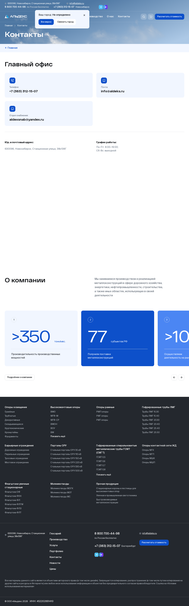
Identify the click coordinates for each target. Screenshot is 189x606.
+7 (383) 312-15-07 (64, 7)
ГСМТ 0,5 (100, 457)
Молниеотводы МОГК (61, 488)
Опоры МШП (148, 463)
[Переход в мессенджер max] (106, 7)
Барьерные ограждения (19, 446)
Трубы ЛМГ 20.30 (150, 420)
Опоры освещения (16, 407)
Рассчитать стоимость (169, 17)
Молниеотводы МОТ (61, 493)
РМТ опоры (102, 420)
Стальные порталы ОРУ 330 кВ (66, 467)
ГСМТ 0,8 (100, 470)
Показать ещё (57, 436)
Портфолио (56, 551)
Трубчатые (10, 416)
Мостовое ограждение (17, 463)
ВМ (52, 432)
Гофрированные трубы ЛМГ (158, 407)
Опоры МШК (148, 458)
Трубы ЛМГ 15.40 (150, 416)
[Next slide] (181, 377)
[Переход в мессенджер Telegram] (101, 7)
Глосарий (55, 534)
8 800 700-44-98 (15, 7)
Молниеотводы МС (60, 497)
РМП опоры (102, 412)
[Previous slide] (174, 377)
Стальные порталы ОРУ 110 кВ (65, 454)
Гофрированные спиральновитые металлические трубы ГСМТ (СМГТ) (116, 449)
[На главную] (16, 16)
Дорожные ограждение (17, 450)
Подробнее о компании (19, 377)
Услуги (54, 545)
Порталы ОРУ (58, 446)
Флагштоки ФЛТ (13, 513)
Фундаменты (11, 437)
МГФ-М (54, 416)
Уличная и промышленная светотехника (116, 496)
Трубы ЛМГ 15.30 (150, 412)
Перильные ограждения (17, 454)
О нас (110, 16)
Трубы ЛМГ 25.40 (151, 428)
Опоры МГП (148, 454)
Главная (9, 26)
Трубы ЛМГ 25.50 (151, 432)
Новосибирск (82, 7)
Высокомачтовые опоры (65, 407)
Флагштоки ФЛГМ (14, 504)
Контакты (124, 16)
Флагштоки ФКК (13, 496)
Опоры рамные (105, 407)
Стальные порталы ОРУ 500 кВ (66, 471)
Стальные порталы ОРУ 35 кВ (65, 450)
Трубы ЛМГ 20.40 (151, 424)
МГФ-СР (54, 420)
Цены (53, 569)
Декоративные (12, 420)
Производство (94, 16)
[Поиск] (144, 17)
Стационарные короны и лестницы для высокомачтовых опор (116, 489)
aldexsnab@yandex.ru (26, 119)
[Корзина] (151, 17)
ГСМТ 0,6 (100, 461)
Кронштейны (11, 432)
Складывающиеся (14, 424)
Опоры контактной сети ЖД (159, 446)
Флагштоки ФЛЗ (13, 509)
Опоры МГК (148, 450)
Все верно (46, 22)
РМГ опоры (102, 416)
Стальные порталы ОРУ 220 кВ (66, 463)
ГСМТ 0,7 (100, 465)
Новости (55, 563)
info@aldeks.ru (77, 4)
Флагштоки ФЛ (12, 500)
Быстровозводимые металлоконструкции (107, 501)
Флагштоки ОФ (12, 492)
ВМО (53, 412)
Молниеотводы (59, 484)
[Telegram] (96, 555)
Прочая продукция (107, 484)
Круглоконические (14, 428)
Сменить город (65, 22)
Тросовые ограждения (16, 458)
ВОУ (52, 428)
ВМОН (53, 424)
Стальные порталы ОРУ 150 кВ (66, 458)
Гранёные (10, 412)
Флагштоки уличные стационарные (17, 486)
